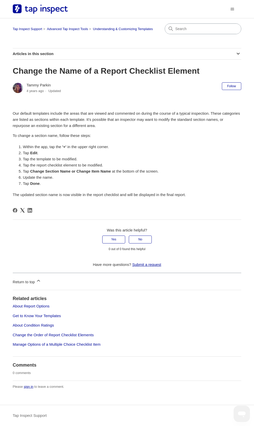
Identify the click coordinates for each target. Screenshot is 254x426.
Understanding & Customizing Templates (123, 29)
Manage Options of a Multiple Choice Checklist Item (56, 344)
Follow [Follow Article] (231, 86)
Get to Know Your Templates (37, 316)
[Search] (203, 29)
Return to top (27, 281)
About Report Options (31, 306)
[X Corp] (22, 210)
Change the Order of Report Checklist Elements (53, 335)
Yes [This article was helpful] (113, 239)
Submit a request (146, 264)
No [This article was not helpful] (140, 239)
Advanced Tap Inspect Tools (67, 29)
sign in (28, 387)
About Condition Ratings (33, 325)
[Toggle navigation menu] (232, 9)
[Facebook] (15, 210)
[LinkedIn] (30, 210)
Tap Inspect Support (27, 29)
